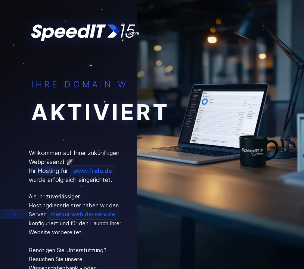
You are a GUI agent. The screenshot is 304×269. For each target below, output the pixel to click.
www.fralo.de (92, 170)
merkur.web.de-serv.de (82, 214)
